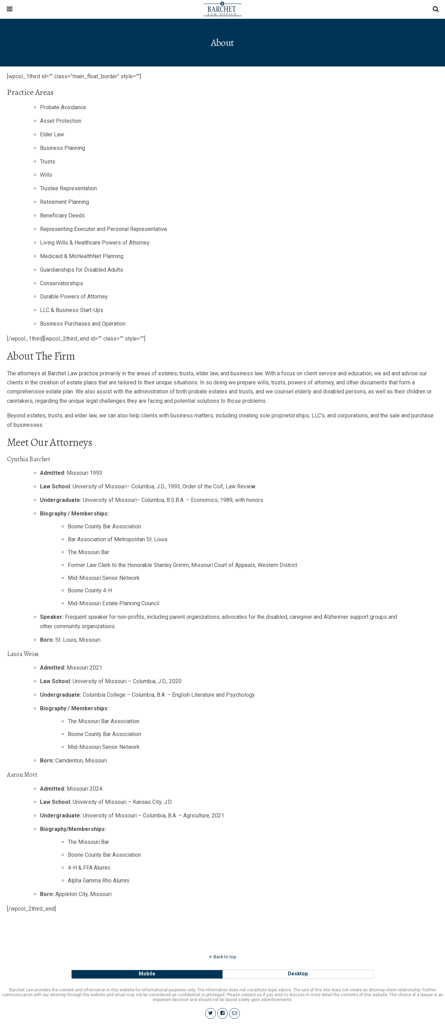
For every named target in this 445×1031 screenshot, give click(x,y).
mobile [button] (147, 974)
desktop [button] (298, 974)
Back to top (224, 956)
